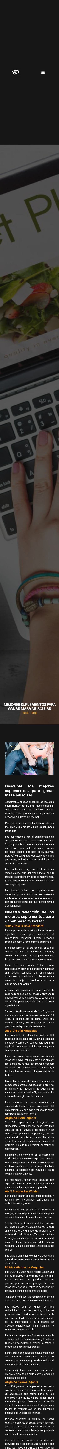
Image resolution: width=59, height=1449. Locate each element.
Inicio (26, 712)
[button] (43, 72)
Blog (34, 712)
